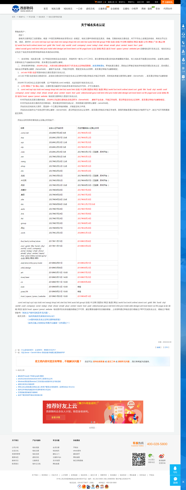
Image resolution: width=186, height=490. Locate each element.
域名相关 (42, 17)
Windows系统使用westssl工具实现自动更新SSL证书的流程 (39, 382)
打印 (166, 347)
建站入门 (56, 454)
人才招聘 (64, 475)
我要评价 (103, 475)
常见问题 (32, 17)
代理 (183, 54)
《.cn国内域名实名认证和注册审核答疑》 (44, 319)
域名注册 (55, 8)
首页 (46, 8)
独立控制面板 (78, 460)
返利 (183, 80)
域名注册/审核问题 (55, 17)
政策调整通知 (98, 66)
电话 (183, 46)
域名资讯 (84, 475)
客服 (183, 37)
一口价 (79, 8)
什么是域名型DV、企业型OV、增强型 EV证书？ (38, 350)
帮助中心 (131, 2)
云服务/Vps (57, 457)
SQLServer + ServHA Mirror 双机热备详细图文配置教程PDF (43, 352)
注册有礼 (167, 2)
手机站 (75, 447)
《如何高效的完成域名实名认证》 (41, 316)
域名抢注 (68, 8)
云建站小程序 (130, 8)
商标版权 (147, 8)
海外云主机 (36, 464)
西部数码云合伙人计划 (93, 412)
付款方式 (54, 475)
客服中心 (22, 17)
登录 (156, 2)
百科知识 (142, 475)
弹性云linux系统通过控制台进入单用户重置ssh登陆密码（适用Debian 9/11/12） (47, 387)
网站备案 (56, 464)
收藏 (158, 347)
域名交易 (35, 454)
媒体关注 (15, 460)
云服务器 (103, 8)
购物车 (100, 2)
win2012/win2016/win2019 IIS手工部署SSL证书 (35, 379)
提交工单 (140, 2)
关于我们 (35, 475)
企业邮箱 (115, 8)
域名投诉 (123, 475)
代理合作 (168, 8)
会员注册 (56, 447)
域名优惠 (35, 447)
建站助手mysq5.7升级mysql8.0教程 (31, 376)
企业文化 (15, 451)
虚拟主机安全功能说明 (26, 384)
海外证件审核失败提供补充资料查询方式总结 (34, 390)
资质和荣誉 (16, 454)
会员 (183, 29)
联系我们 (15, 464)
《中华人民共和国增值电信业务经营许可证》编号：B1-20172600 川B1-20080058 (85, 479)
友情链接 (74, 475)
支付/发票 (56, 460)
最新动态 (15, 457)
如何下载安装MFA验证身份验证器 (30, 395)
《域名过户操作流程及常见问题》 (35, 313)
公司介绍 (15, 447)
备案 (148, 2)
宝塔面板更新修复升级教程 (28, 392)
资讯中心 (122, 2)
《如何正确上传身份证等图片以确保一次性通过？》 (49, 323)
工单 (183, 71)
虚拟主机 (90, 8)
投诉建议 (113, 475)
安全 (158, 8)
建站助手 (76, 454)
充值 (183, 63)
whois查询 (77, 451)
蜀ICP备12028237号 (123, 479)
